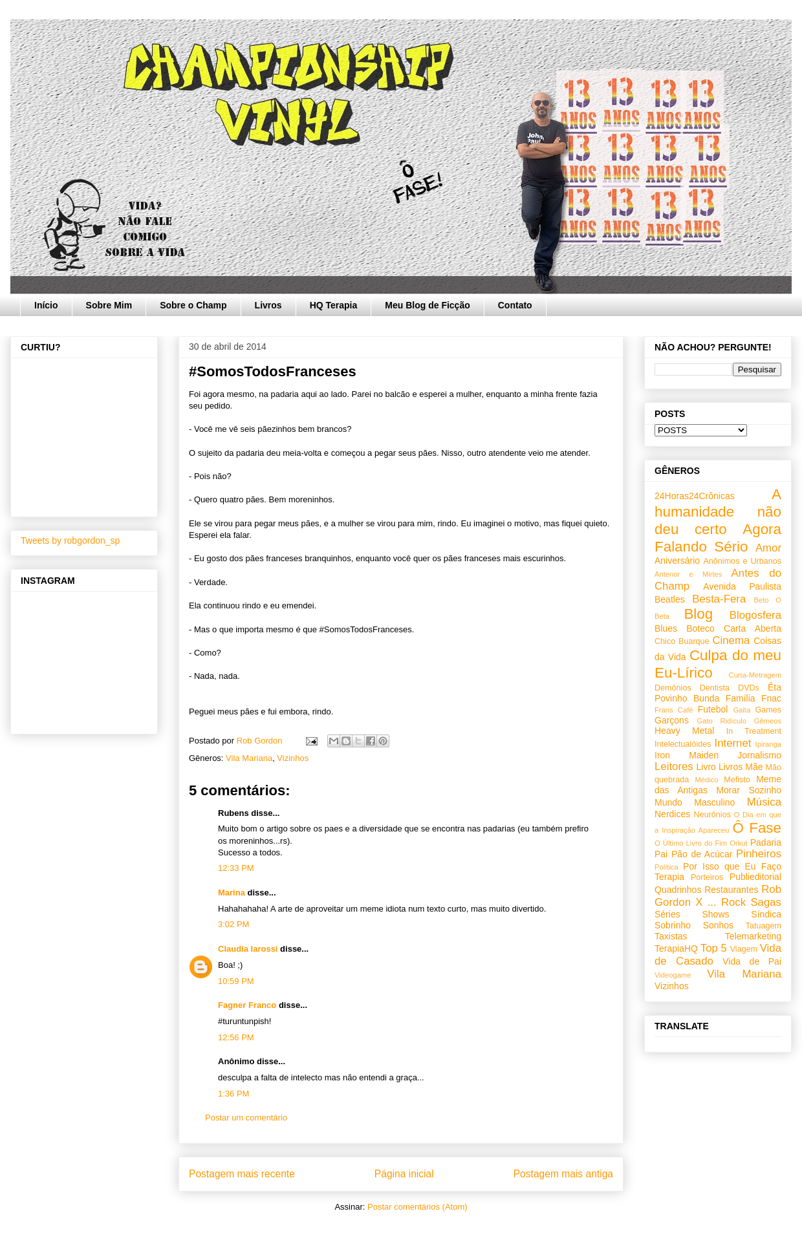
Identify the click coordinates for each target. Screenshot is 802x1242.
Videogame (673, 975)
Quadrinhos (678, 889)
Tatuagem (763, 925)
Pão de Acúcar (702, 854)
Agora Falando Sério (718, 538)
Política (666, 867)
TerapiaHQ (676, 948)
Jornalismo (759, 755)
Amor (768, 548)
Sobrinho (673, 925)
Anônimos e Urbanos (742, 561)
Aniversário (677, 560)
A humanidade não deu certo (718, 511)
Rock (733, 902)
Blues (666, 628)
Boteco (700, 628)
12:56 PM (236, 1037)
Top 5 (713, 948)
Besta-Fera (719, 599)
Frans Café (674, 710)
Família (740, 698)
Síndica (766, 914)
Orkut (738, 843)
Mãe (754, 767)
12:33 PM (236, 868)
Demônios (673, 687)
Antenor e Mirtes (688, 574)
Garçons (672, 720)
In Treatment (753, 731)
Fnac (771, 698)
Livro (706, 767)
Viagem (743, 949)
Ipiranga (768, 744)
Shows (715, 914)
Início (46, 305)
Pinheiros (758, 854)
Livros (268, 305)
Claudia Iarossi (247, 949)
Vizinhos (293, 758)
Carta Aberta (752, 628)
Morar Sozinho (748, 790)
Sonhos (718, 925)
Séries (667, 914)
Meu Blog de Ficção (427, 305)
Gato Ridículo (721, 721)
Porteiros (707, 877)
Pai (661, 854)
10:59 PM (236, 981)
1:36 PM (233, 1093)
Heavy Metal (684, 730)
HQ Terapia (334, 305)
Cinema (731, 640)
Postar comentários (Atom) (417, 1207)
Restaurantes (731, 889)
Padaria (765, 842)
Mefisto (737, 779)
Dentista (715, 687)
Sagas (765, 902)
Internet (733, 743)
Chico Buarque (682, 641)
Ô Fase (757, 828)
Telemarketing (753, 936)
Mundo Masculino (695, 802)
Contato (515, 305)
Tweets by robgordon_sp (70, 540)
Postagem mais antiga (563, 1173)
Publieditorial (755, 877)
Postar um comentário (246, 1117)
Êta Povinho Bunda (718, 692)
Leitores (674, 766)
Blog (698, 614)
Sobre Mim (109, 305)
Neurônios (712, 814)
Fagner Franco (247, 1005)
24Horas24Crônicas (695, 496)
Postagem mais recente (242, 1173)
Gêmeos (767, 721)
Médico (706, 780)
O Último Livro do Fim (691, 843)
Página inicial (404, 1173)
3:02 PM (233, 924)
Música (764, 802)
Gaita (741, 710)
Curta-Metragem (755, 675)
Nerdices (672, 814)
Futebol (713, 709)
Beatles (670, 599)
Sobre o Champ (193, 305)
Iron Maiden (687, 755)
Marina (231, 892)
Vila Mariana (249, 758)
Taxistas (671, 936)
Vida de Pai (751, 961)
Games (768, 709)
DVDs (748, 687)
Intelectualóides (683, 744)
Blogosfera (755, 615)
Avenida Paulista (742, 586)
